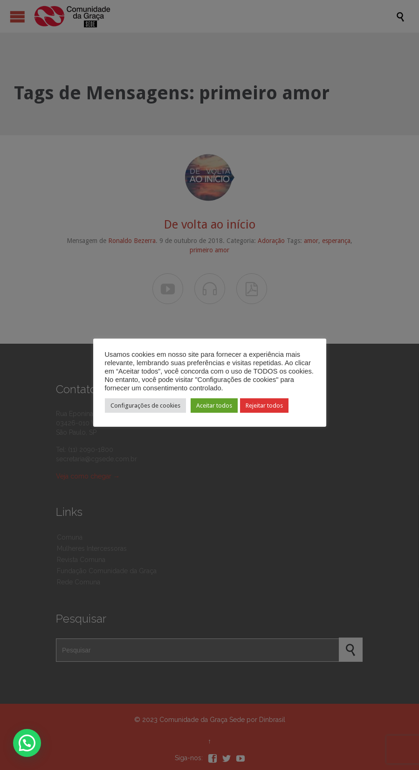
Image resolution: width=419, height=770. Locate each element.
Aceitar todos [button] (214, 405)
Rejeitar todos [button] (264, 405)
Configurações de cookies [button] (145, 405)
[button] (27, 743)
